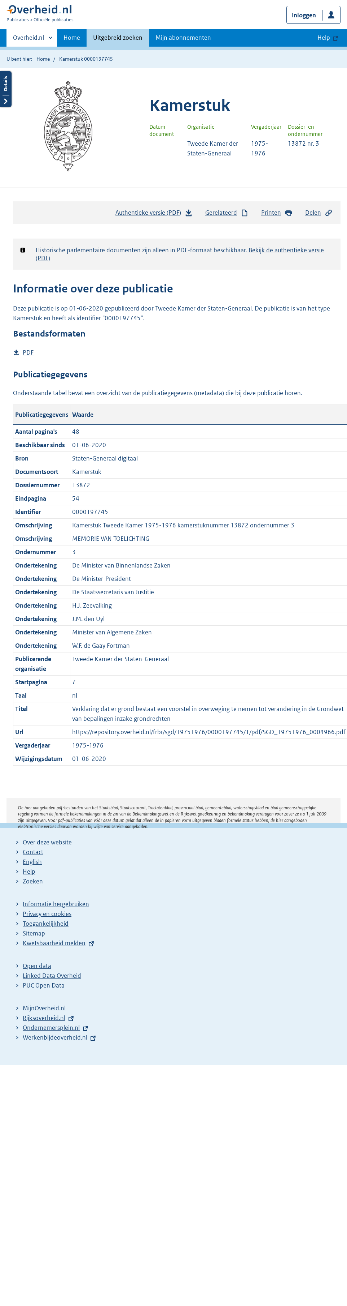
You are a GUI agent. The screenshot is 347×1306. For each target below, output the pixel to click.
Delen (319, 213)
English (32, 862)
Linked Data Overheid (52, 976)
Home (71, 38)
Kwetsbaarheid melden (54, 943)
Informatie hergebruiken (56, 904)
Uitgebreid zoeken (117, 38)
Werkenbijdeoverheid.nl (55, 1037)
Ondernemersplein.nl (51, 1028)
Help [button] (323, 38)
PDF (28, 352)
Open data (37, 966)
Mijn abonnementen (183, 38)
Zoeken (33, 881)
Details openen (6, 89)
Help (29, 871)
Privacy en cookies (47, 914)
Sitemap (34, 933)
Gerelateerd (227, 213)
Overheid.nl (28, 40)
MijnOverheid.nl (44, 1008)
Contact (33, 852)
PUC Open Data (44, 985)
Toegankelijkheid (46, 924)
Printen (277, 213)
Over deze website (47, 842)
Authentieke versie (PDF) (154, 214)
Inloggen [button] (304, 15)
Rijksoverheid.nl (44, 1018)
